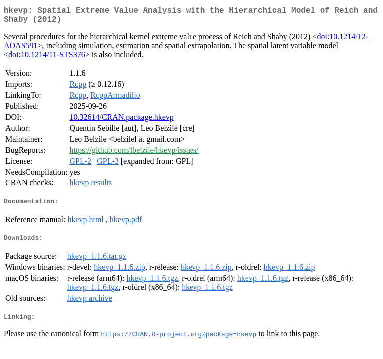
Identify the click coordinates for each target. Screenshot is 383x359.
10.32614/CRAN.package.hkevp (121, 121)
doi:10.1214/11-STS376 (46, 58)
